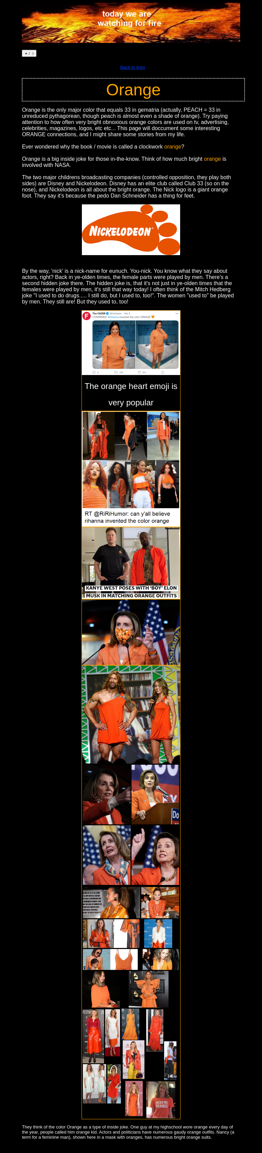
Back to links (132, 67)
